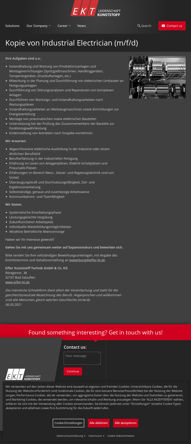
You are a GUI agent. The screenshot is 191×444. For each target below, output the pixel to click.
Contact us (172, 26)
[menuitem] (14, 26)
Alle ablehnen (99, 423)
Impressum (95, 435)
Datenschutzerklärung (70, 435)
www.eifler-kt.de (17, 282)
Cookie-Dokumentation (120, 435)
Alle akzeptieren (125, 423)
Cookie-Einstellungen (68, 423)
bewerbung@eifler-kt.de (87, 260)
